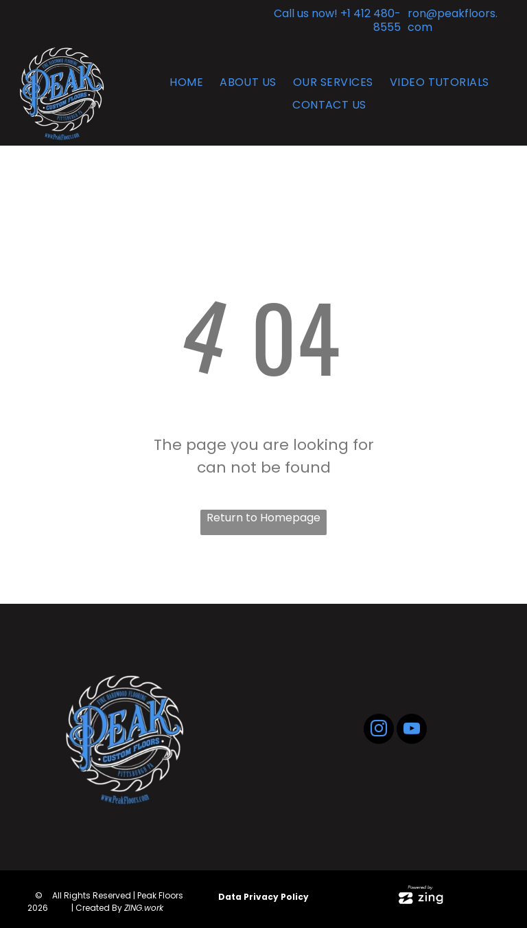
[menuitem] (186, 82)
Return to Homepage (263, 517)
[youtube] (412, 730)
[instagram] (379, 730)
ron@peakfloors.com (452, 20)
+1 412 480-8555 (370, 20)
